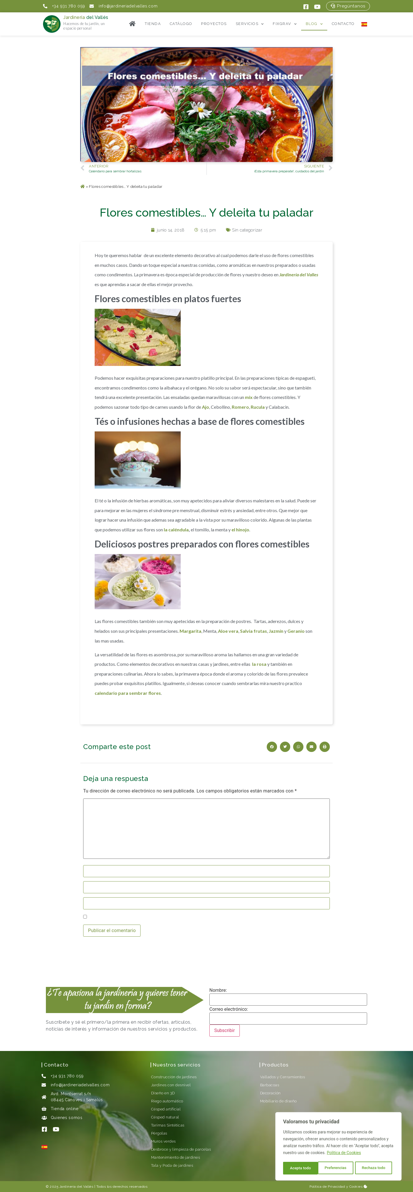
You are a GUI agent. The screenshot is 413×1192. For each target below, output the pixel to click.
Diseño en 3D (163, 1093)
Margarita (190, 631)
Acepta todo (376, 1168)
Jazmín (276, 631)
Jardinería (85, 17)
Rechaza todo (339, 1168)
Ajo (205, 407)
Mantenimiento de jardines (175, 1157)
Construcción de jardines (174, 1077)
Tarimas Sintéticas (167, 1125)
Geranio (296, 631)
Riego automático (167, 1101)
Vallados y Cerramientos (282, 1077)
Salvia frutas (253, 631)
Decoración (270, 1093)
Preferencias (300, 1168)
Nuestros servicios (176, 1065)
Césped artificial (166, 1109)
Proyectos (214, 24)
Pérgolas (159, 1133)
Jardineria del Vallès (76, 1187)
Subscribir (224, 1030)
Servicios (250, 24)
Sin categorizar (247, 230)
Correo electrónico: (228, 1009)
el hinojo (240, 529)
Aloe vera (228, 631)
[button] (348, 6)
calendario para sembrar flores (128, 693)
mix (249, 397)
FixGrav (285, 24)
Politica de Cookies (344, 1154)
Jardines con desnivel (171, 1085)
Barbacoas (269, 1085)
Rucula (258, 407)
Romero (240, 407)
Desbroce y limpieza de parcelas (181, 1149)
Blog (314, 24)
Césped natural (165, 1117)
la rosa (259, 664)
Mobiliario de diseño (278, 1101)
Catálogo (181, 24)
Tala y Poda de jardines (172, 1165)
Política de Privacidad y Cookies (338, 1187)
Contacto (343, 24)
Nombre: (218, 990)
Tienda (153, 24)
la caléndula (176, 529)
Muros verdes (163, 1141)
